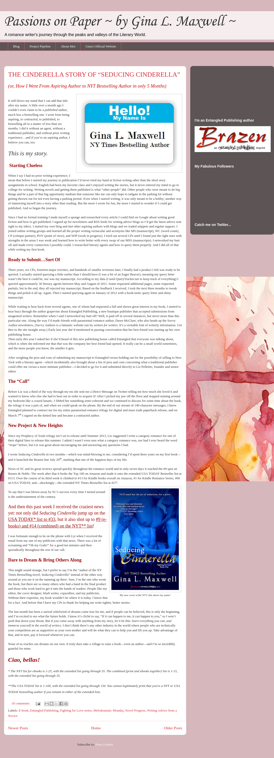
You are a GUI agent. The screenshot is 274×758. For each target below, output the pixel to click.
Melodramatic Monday (108, 710)
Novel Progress (135, 710)
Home (96, 728)
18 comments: (21, 703)
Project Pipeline (40, 46)
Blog (16, 46)
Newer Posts (18, 728)
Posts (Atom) (104, 744)
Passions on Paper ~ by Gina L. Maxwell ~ (119, 21)
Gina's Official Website (100, 46)
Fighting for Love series (76, 710)
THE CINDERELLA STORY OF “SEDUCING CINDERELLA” (94, 74)
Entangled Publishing (44, 710)
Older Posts (173, 728)
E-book (23, 710)
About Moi (68, 46)
